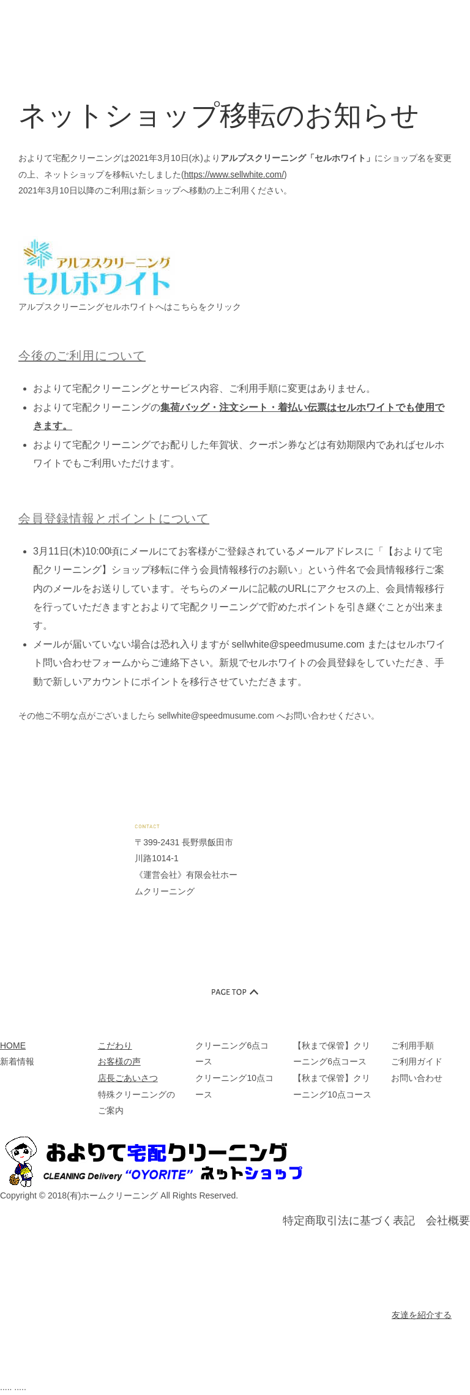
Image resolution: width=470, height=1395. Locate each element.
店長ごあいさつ (128, 1078)
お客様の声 (119, 1061)
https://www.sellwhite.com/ (234, 174)
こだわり (115, 1045)
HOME (13, 1045)
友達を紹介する (422, 1315)
